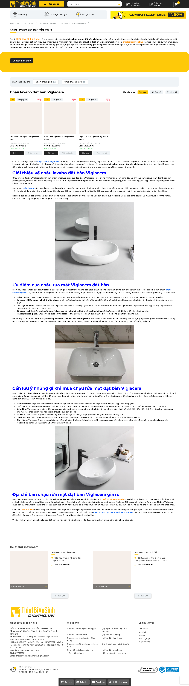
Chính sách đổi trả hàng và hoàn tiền (82, 645)
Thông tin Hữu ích (155, 4)
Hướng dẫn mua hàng (112, 650)
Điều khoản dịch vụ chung (114, 653)
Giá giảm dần (172, 92)
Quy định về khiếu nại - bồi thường (114, 630)
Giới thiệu (143, 629)
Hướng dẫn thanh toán (112, 638)
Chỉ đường (60, 596)
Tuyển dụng (144, 642)
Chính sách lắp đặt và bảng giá (81, 629)
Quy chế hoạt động (111, 635)
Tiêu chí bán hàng (75, 653)
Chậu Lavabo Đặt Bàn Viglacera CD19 (24, 138)
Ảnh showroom (29, 586)
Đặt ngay (16, 153)
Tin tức (142, 635)
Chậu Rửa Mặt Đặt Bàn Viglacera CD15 (59, 138)
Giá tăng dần (156, 92)
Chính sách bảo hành (77, 635)
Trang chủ (14, 23)
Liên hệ (142, 632)
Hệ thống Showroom (133, 4)
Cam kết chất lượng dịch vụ (80, 650)
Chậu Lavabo (28, 23)
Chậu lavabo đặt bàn (47, 23)
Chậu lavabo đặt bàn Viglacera (73, 23)
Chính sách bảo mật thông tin (116, 644)
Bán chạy (143, 92)
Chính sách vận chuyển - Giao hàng (81, 639)
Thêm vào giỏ (33, 153)
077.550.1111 (64, 565)
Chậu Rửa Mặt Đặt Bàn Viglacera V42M (93, 138)
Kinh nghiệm (145, 638)
